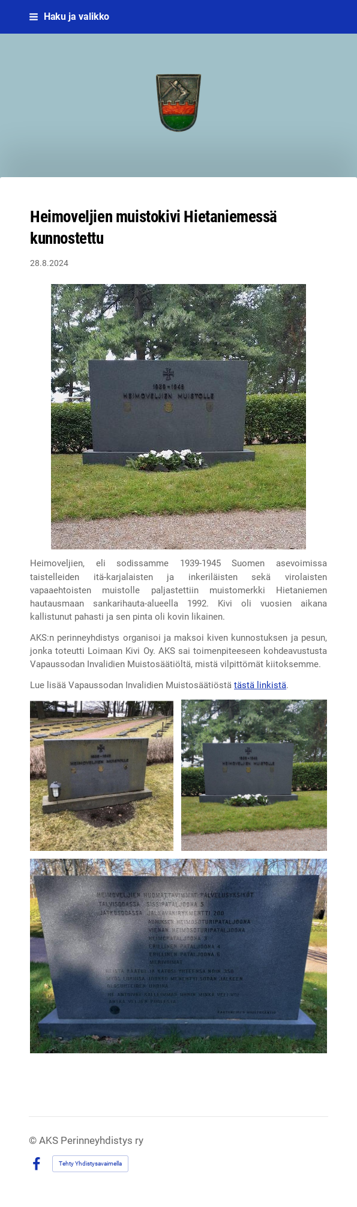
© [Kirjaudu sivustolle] (34, 1140)
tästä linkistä (260, 685)
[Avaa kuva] (101, 776)
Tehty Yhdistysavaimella (90, 1163)
